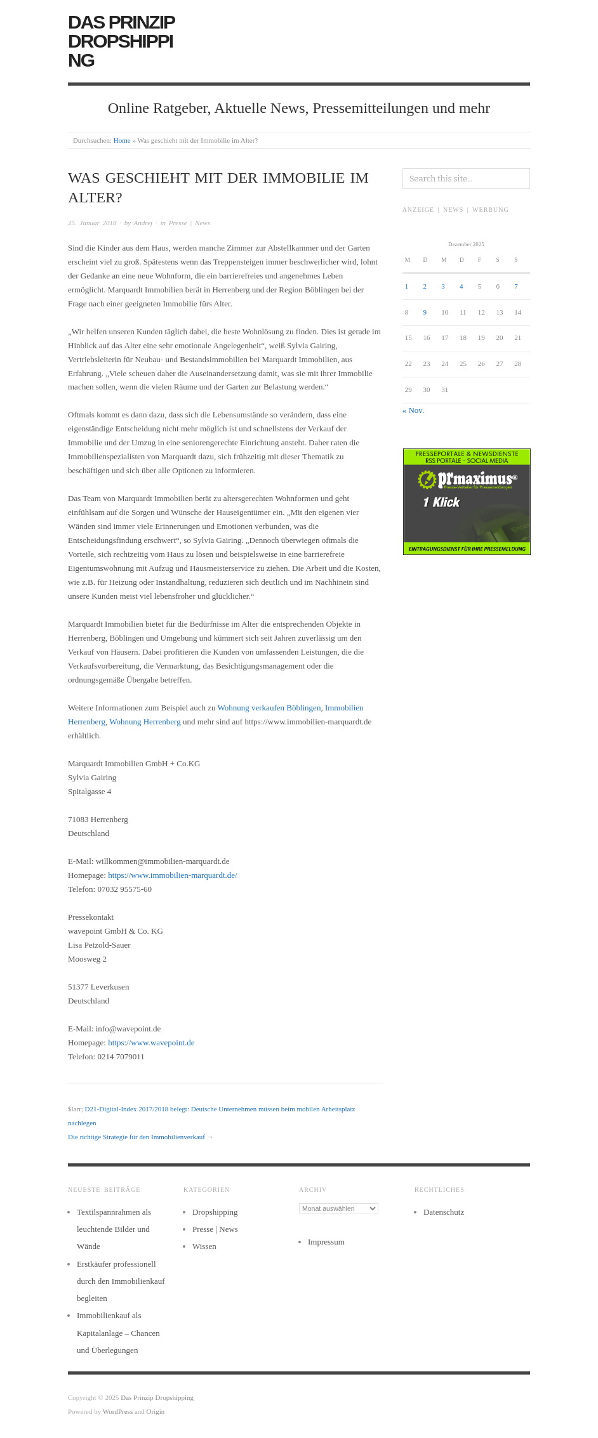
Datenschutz (443, 1212)
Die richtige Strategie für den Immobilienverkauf (136, 1137)
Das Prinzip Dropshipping (121, 40)
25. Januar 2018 (92, 222)
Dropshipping (215, 1212)
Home (122, 140)
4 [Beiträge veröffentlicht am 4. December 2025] (461, 286)
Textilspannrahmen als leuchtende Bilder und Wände (114, 1229)
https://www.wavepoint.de (151, 1042)
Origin (156, 1411)
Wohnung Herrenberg (144, 721)
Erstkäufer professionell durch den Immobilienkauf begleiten (121, 1281)
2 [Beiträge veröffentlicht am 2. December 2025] (425, 286)
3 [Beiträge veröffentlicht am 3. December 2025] (443, 286)
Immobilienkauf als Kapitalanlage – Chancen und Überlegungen (118, 1333)
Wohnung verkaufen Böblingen (269, 707)
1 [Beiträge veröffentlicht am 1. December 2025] (407, 286)
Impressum (326, 1241)
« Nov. (413, 410)
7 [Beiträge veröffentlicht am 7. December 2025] (516, 286)
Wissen (204, 1246)
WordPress (118, 1411)
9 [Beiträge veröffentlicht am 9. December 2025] (425, 312)
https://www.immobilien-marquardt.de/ (172, 875)
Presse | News (189, 222)
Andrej (143, 222)
